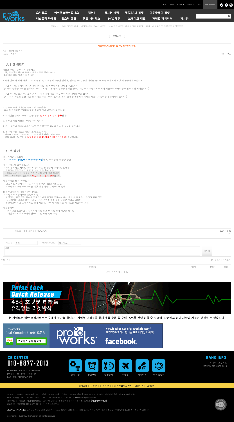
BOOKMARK (210, 5)
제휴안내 (95, 385)
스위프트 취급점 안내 (119, 26)
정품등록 (179, 26)
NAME (9, 242)
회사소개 (150, 26)
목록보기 (226, 260)
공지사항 (55, 26)
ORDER (191, 5)
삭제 (229, 233)
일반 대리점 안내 (70, 26)
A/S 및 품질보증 (164, 26)
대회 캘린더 (137, 26)
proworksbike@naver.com (84, 397)
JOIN (172, 5)
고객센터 (151, 385)
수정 (3, 260)
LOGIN (163, 5)
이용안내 (106, 385)
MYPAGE (180, 5)
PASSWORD (49, 242)
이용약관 (139, 385)
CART (199, 5)
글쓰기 (218, 260)
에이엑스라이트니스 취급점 (93, 26)
